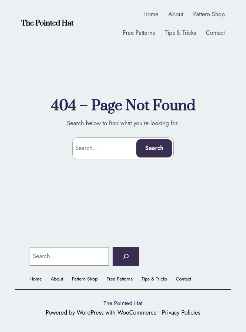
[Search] (126, 256)
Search (154, 148)
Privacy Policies (181, 312)
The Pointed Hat (47, 23)
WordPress (90, 312)
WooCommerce (137, 312)
